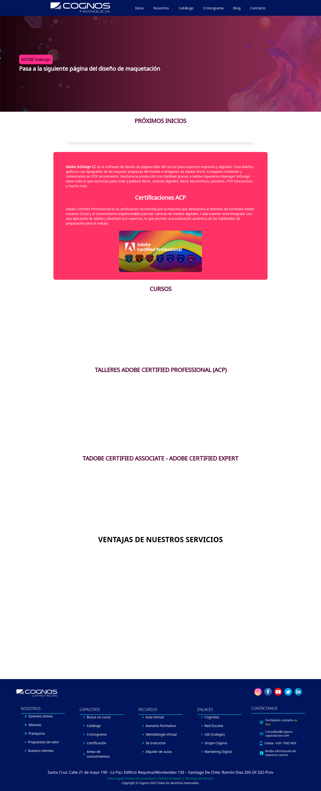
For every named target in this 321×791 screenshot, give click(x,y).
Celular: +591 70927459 (280, 743)
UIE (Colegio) (215, 734)
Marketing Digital (218, 751)
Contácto (257, 8)
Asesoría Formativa (161, 725)
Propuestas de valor (43, 742)
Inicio (139, 8)
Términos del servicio (199, 778)
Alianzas (35, 724)
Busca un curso (99, 717)
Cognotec (212, 717)
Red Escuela (214, 725)
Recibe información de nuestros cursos (280, 753)
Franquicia (37, 733)
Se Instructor (156, 743)
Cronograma (213, 8)
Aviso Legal (114, 778)
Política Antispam (170, 778)
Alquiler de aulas (159, 751)
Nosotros (161, 8)
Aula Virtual (155, 717)
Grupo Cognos (216, 743)
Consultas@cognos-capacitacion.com (279, 734)
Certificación (96, 743)
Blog (237, 8)
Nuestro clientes (41, 750)
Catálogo (186, 8)
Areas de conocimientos (98, 754)
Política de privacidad (140, 778)
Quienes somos (41, 716)
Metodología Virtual (161, 734)
